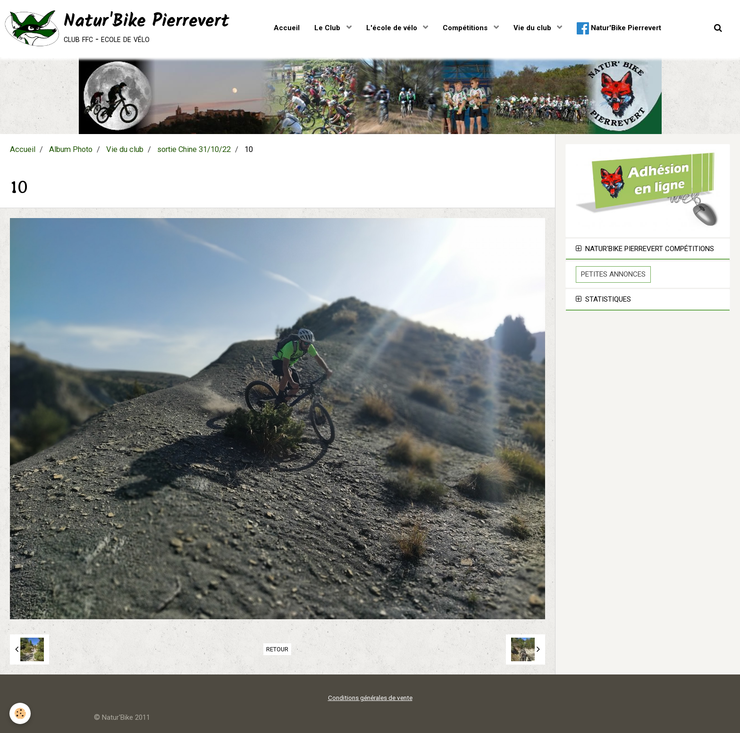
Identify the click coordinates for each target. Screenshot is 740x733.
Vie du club (533, 28)
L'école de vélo (392, 28)
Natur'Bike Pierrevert (619, 28)
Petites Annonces (613, 274)
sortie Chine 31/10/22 (194, 149)
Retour (277, 649)
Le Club (328, 28)
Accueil (287, 28)
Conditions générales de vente (370, 697)
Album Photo (70, 149)
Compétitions (466, 28)
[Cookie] (20, 713)
